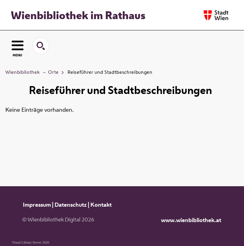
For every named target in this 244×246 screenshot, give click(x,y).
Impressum (37, 204)
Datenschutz (71, 204)
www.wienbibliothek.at (191, 220)
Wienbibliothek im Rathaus (78, 15)
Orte (53, 72)
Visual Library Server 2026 (30, 242)
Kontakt (101, 204)
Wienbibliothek (22, 72)
